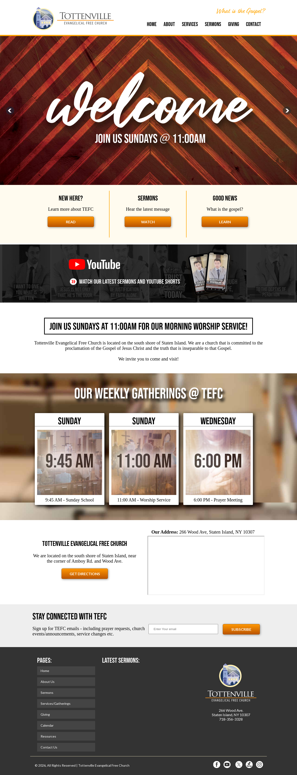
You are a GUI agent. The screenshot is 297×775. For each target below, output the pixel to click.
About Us (48, 682)
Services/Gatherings (56, 703)
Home (152, 24)
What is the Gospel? (240, 11)
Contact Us (49, 747)
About (169, 24)
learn (225, 222)
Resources (48, 736)
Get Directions (85, 573)
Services (190, 24)
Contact (253, 24)
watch (148, 222)
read (71, 222)
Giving (233, 24)
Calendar (47, 725)
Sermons (213, 24)
